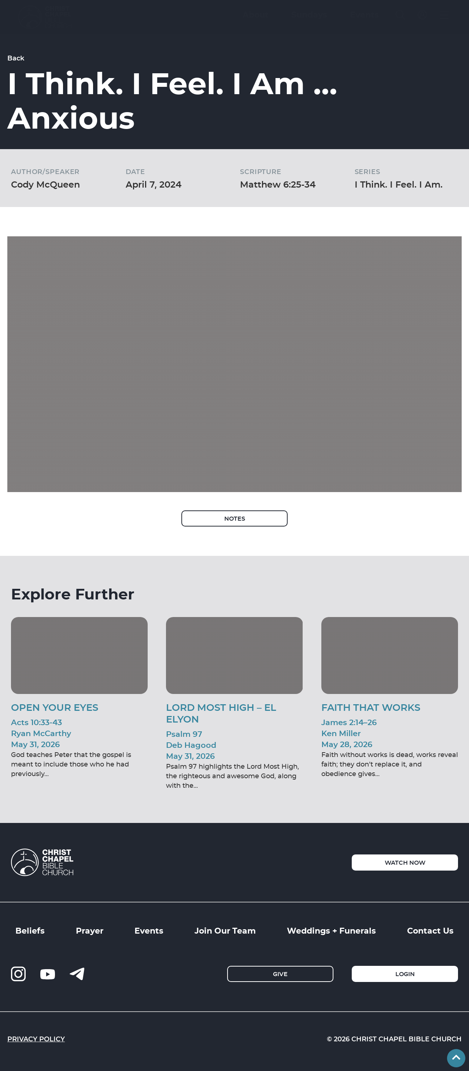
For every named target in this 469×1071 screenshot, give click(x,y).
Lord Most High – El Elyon (221, 713)
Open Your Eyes (54, 707)
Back (15, 57)
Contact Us (430, 930)
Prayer (89, 930)
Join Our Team (225, 930)
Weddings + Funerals (331, 930)
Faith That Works (370, 707)
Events (148, 930)
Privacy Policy (36, 1038)
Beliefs (30, 930)
